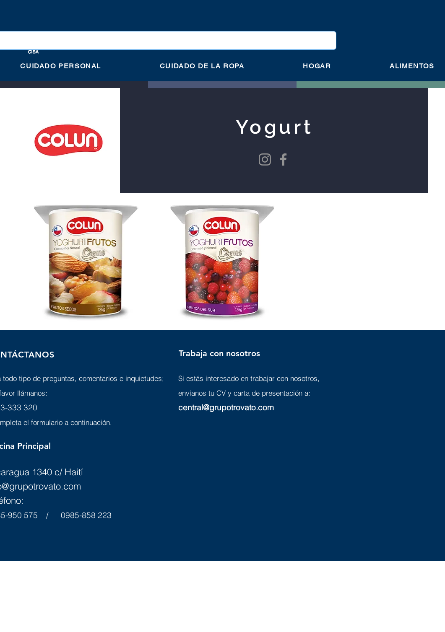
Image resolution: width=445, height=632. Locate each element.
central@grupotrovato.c (220, 407)
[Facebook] (283, 159)
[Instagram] (265, 159)
